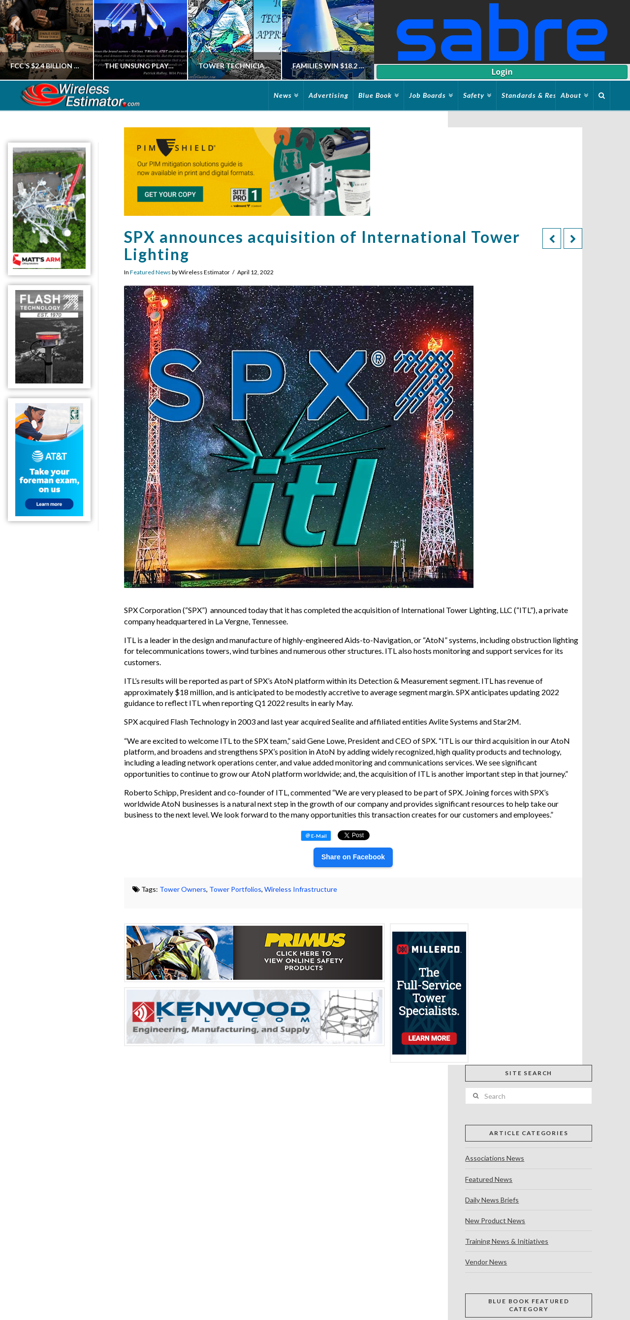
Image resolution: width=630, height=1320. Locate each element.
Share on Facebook (353, 857)
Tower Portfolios (235, 889)
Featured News (150, 272)
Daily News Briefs (492, 1200)
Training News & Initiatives (506, 1241)
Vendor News (486, 1262)
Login (501, 71)
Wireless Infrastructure (300, 889)
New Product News (495, 1220)
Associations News (494, 1158)
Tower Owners (182, 889)
